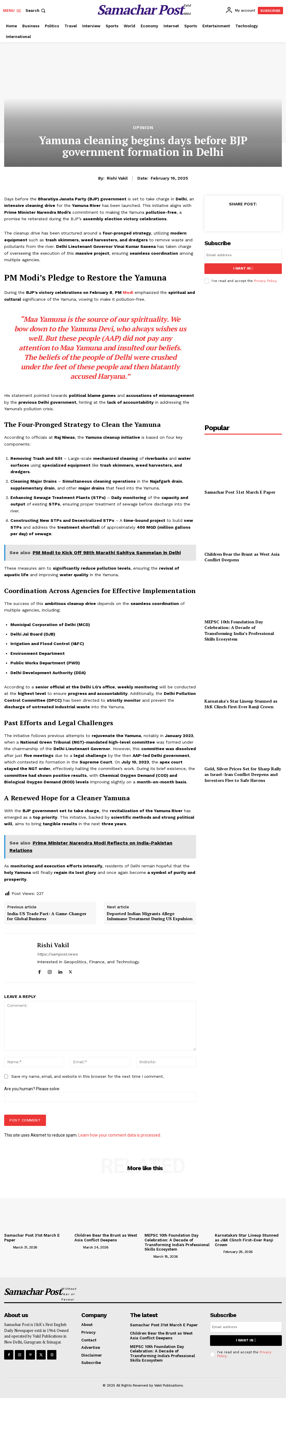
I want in (243, 268)
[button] (36, 10)
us (182, 328)
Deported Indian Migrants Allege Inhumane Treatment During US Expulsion (150, 916)
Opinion (143, 128)
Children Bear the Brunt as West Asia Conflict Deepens (241, 557)
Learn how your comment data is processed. (119, 1135)
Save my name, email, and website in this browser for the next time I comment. (87, 1076)
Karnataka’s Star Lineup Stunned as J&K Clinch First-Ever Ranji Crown (240, 703)
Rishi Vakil (117, 178)
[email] (243, 255)
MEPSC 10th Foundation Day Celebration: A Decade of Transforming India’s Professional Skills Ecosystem (239, 630)
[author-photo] (8, 1247)
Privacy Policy (265, 281)
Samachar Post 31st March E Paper (239, 492)
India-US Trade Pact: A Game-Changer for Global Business (46, 916)
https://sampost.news (57, 954)
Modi (128, 292)
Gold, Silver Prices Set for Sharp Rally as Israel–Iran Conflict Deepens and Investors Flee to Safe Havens (242, 774)
